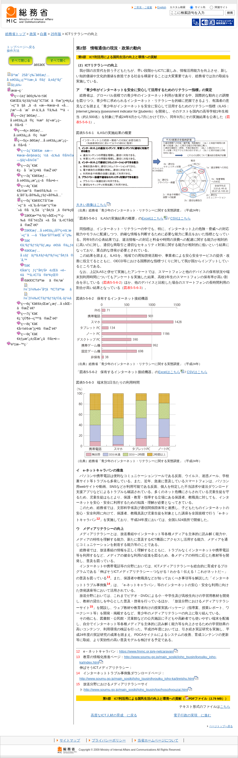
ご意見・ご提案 (143, 7)
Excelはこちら (154, 218)
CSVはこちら (180, 218)
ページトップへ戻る (221, 726)
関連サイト (221, 7)
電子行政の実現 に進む (192, 715)
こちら (225, 707)
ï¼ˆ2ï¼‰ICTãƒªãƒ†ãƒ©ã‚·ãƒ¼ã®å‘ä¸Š (55, 296)
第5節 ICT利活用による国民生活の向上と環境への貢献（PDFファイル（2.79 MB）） (165, 698)
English (161, 7)
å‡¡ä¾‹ (14, 85)
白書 (43, 34)
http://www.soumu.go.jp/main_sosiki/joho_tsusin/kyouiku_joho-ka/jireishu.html (139, 679)
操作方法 (13, 50)
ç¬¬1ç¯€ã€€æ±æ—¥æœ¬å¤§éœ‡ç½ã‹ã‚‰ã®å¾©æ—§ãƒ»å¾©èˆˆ (46, 155)
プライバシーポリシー (109, 740)
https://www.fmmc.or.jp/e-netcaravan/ (148, 651)
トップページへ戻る (21, 47)
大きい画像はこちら (93, 205)
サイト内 (200, 7)
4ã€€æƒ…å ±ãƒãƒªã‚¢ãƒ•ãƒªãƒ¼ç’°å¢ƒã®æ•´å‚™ (48, 255)
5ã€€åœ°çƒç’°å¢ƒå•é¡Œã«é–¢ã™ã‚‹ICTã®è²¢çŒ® (43, 270)
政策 (33, 34)
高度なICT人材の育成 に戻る (114, 715)
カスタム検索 (177, 7)
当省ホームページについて (158, 740)
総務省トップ (15, 34)
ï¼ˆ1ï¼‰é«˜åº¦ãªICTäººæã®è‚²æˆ (55, 287)
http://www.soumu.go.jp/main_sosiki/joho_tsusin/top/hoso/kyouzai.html (138, 690)
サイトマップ (70, 740)
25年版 (56, 34)
